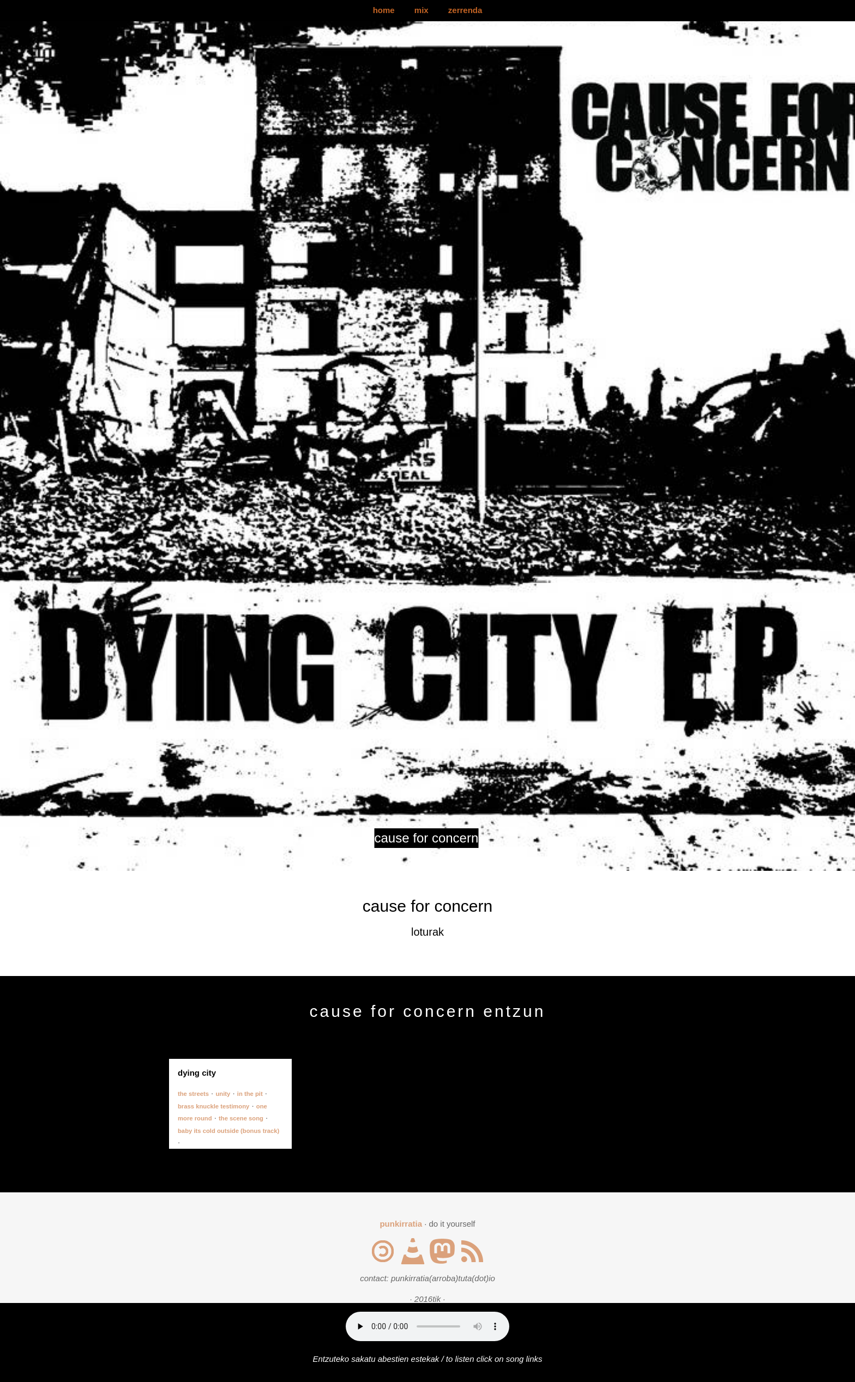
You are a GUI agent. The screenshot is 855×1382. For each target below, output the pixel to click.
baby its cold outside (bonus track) (228, 1131)
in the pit (250, 1093)
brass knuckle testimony (213, 1106)
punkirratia (401, 1223)
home (384, 10)
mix (421, 10)
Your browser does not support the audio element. (427, 1326)
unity (222, 1093)
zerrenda (465, 10)
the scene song (241, 1118)
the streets (193, 1093)
